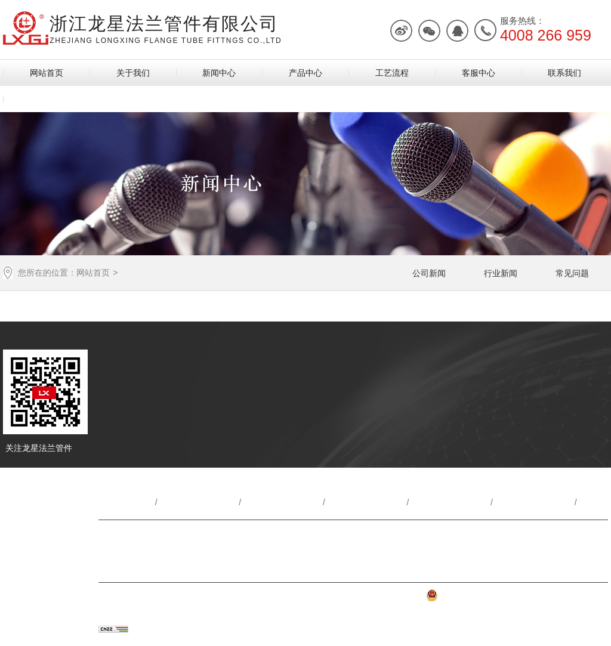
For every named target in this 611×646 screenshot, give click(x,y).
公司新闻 (429, 273)
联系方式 (115, 536)
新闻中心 (219, 73)
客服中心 (478, 73)
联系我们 (564, 73)
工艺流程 (392, 73)
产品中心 (305, 73)
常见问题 (572, 273)
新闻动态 (283, 502)
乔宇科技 (191, 630)
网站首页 (46, 73)
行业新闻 (500, 273)
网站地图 (581, 598)
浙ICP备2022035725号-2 (375, 598)
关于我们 (133, 73)
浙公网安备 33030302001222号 (493, 598)
